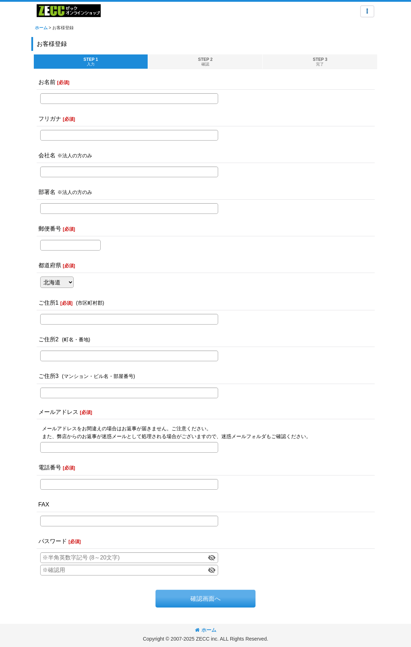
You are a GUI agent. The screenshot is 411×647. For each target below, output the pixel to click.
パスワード (52, 541)
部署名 (47, 192)
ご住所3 (48, 376)
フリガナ (49, 118)
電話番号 (49, 467)
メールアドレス (58, 412)
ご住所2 (48, 339)
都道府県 (49, 265)
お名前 (47, 82)
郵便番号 (49, 228)
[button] (367, 11)
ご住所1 (48, 302)
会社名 (47, 155)
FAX (43, 504)
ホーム (205, 630)
